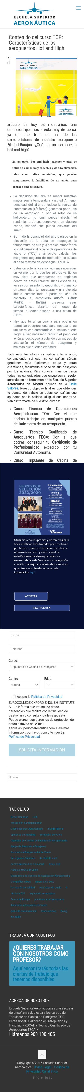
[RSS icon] (50, 1078)
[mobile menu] (78, 8)
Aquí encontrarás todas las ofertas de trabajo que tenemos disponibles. (40, 974)
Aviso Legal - (43, 1067)
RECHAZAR (42, 607)
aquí (32, 572)
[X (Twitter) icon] (37, 1078)
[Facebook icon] (33, 1078)
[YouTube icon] (42, 1078)
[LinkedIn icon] (46, 1078)
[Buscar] (42, 777)
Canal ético (50, 1071)
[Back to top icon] (42, 1054)
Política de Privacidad (46, 697)
